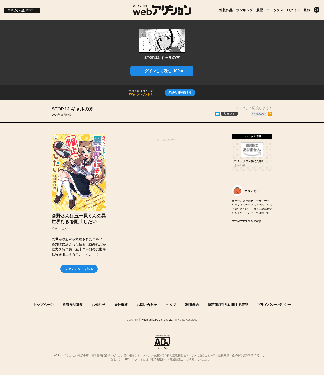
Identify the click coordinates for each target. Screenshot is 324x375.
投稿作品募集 (73, 305)
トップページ (43, 305)
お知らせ (98, 305)
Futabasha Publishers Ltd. (157, 319)
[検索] (317, 10)
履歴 (259, 10)
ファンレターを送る (79, 269)
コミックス (274, 10)
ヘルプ (171, 305)
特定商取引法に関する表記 (228, 305)
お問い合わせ (147, 305)
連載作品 (226, 10)
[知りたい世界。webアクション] (162, 13)
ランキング (244, 10)
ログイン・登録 (298, 10)
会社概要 (121, 305)
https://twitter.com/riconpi (246, 221)
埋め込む (261, 113)
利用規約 (192, 305)
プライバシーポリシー (274, 305)
